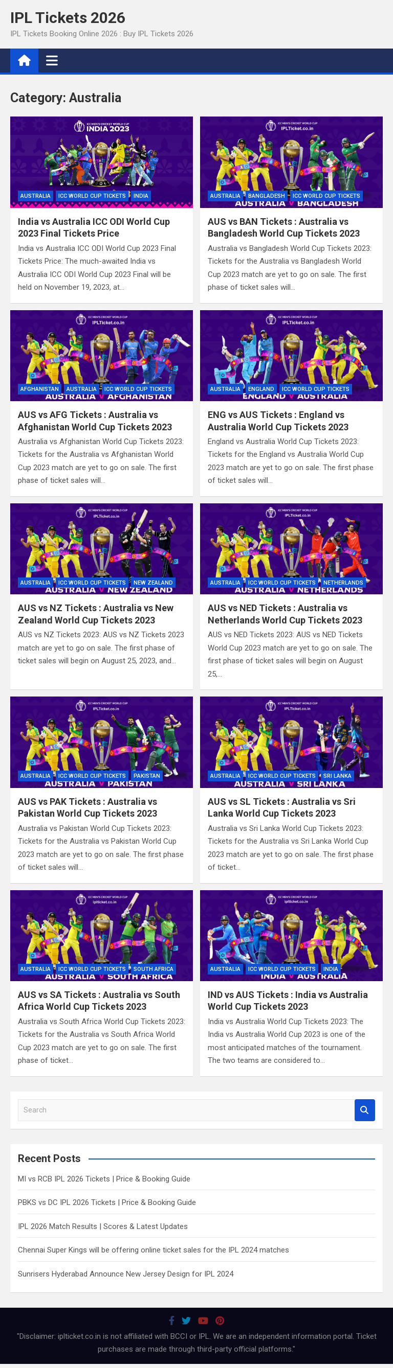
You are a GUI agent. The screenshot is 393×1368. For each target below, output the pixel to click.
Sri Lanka (337, 776)
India (141, 196)
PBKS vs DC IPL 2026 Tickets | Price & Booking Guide (107, 1202)
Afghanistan (39, 389)
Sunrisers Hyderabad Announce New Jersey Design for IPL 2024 (125, 1274)
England (261, 389)
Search (365, 1110)
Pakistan (147, 776)
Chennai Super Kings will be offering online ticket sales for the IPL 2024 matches (153, 1250)
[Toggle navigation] (52, 60)
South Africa (153, 969)
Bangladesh (266, 196)
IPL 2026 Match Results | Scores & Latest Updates (103, 1226)
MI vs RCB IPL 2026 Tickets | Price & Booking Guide (104, 1179)
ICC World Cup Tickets (92, 196)
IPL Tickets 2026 (67, 18)
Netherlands (343, 582)
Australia (35, 196)
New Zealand (153, 582)
